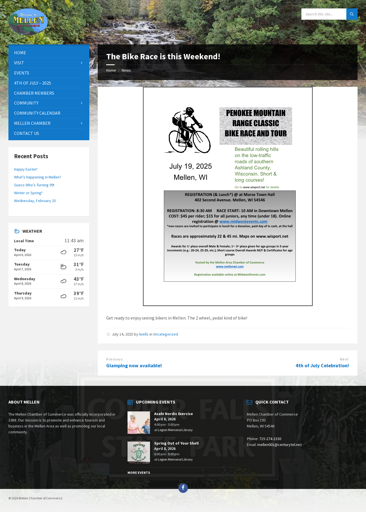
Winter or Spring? (28, 192)
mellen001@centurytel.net (279, 444)
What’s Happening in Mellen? (37, 177)
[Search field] (329, 14)
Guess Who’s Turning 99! (34, 184)
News (126, 70)
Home (111, 70)
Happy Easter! (25, 169)
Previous (114, 359)
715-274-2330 (270, 438)
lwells (144, 334)
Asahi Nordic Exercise (173, 413)
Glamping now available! (134, 365)
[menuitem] (49, 53)
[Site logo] (28, 33)
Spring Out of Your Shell (176, 443)
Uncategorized (165, 334)
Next (344, 359)
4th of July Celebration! (322, 365)
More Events (139, 472)
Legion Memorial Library (175, 430)
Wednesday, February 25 (35, 200)
